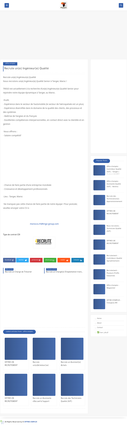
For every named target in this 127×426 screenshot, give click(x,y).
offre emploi (10, 64)
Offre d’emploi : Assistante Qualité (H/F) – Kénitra (114, 184)
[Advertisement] (63, 36)
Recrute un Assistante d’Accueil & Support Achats (42, 400)
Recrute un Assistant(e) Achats (71, 364)
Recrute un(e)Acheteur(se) (41, 364)
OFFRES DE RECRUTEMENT (11, 364)
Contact (100, 328)
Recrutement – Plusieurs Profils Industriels (113, 273)
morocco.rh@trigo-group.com (44, 223)
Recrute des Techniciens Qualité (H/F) (71, 400)
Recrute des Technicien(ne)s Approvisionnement (114, 199)
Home (99, 319)
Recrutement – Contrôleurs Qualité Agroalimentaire (114, 258)
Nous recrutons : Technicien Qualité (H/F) (114, 228)
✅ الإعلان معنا (102, 332)
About (99, 323)
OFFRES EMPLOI (30, 422)
